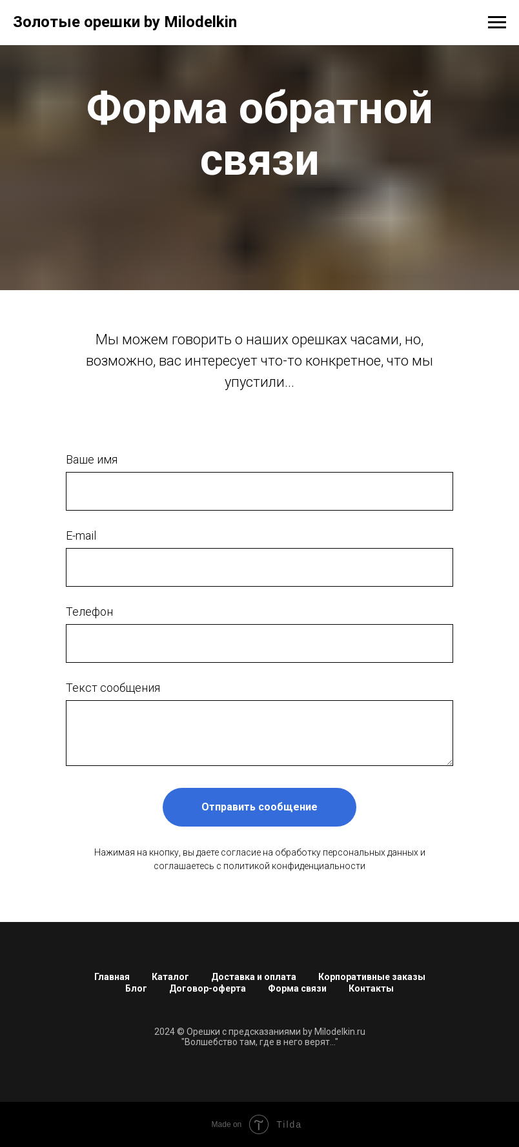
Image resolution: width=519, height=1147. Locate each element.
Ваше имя (91, 459)
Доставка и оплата (253, 977)
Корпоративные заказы (371, 977)
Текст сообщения (113, 687)
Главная (112, 977)
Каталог (170, 977)
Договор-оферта (207, 988)
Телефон (89, 611)
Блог (136, 988)
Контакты (371, 988)
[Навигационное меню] (497, 22)
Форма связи (297, 988)
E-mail (81, 535)
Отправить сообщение (259, 807)
